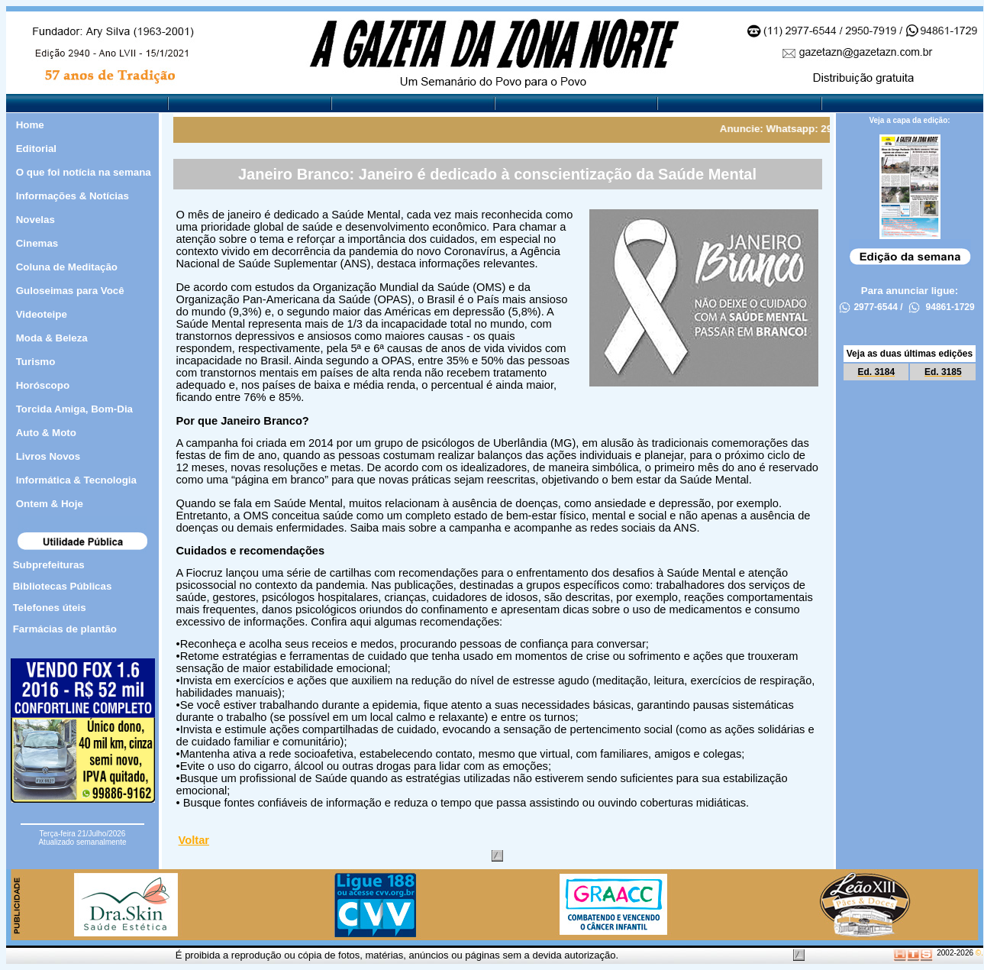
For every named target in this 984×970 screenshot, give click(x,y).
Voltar (194, 840)
